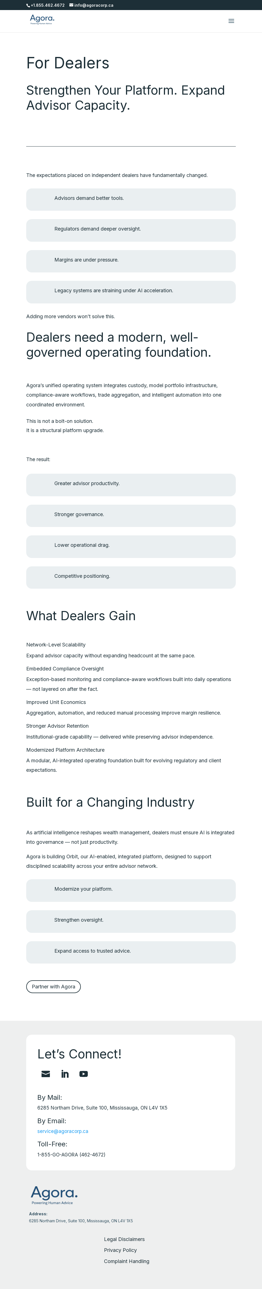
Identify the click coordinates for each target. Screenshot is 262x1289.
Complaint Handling (126, 1261)
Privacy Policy (120, 1250)
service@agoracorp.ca (62, 1131)
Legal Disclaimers (124, 1239)
